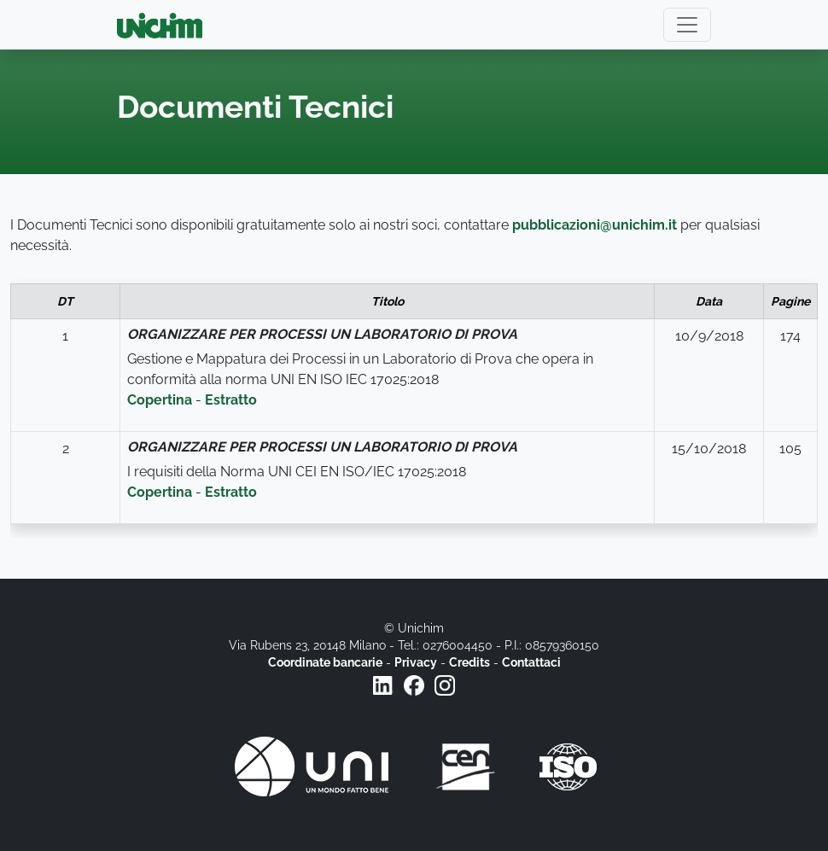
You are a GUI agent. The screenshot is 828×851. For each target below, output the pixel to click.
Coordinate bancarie (325, 662)
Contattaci (531, 662)
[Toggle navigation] (687, 25)
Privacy (415, 662)
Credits (469, 662)
